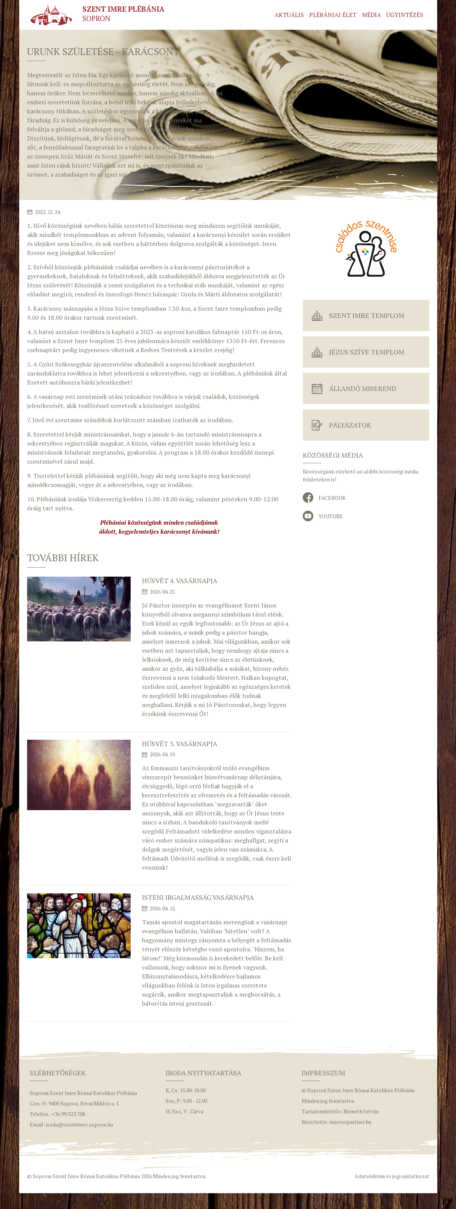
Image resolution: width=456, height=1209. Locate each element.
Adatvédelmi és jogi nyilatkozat (392, 1176)
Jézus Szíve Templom (366, 351)
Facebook (332, 497)
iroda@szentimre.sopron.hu (79, 1124)
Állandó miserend (363, 388)
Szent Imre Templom (366, 315)
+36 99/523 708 (68, 1113)
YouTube (331, 516)
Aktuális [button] (289, 15)
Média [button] (371, 15)
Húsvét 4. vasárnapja (179, 580)
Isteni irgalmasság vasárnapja (198, 897)
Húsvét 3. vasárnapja (179, 743)
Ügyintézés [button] (404, 15)
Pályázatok (350, 424)
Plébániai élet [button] (333, 15)
